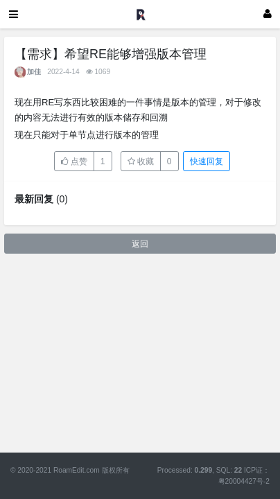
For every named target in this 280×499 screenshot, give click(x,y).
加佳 (34, 72)
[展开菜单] (13, 14)
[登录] (267, 14)
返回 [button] (140, 244)
